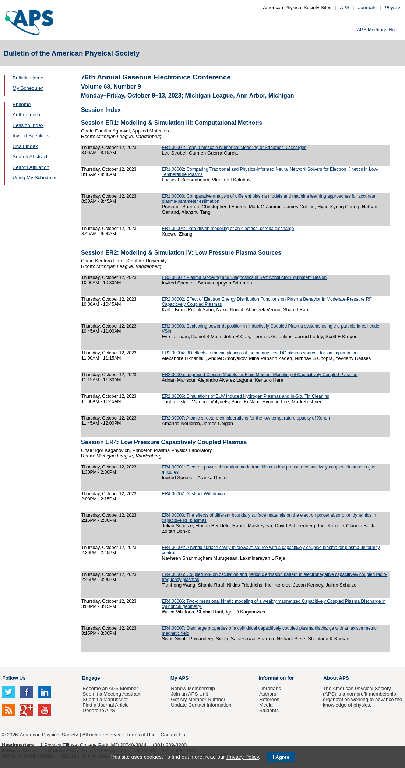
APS (344, 7)
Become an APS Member (110, 688)
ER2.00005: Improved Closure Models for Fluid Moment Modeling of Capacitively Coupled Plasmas (259, 374)
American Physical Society (49, 734)
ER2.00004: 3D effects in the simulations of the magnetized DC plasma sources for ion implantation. (260, 352)
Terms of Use (140, 734)
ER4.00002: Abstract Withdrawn (193, 493)
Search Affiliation (31, 167)
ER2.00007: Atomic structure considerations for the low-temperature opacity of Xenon (246, 418)
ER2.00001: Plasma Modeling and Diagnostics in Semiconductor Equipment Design (244, 277)
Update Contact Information (201, 705)
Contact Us (173, 734)
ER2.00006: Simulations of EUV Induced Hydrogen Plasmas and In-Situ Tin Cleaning (245, 396)
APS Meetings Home (379, 29)
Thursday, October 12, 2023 (109, 147)
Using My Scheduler (35, 177)
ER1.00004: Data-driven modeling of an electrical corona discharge (228, 228)
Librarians (270, 688)
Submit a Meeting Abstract (111, 694)
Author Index (26, 114)
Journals (367, 7)
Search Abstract (30, 156)
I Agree (281, 757)
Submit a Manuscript (104, 699)
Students (269, 710)
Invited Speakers (31, 135)
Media (266, 705)
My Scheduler (28, 88)
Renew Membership (193, 688)
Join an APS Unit (189, 694)
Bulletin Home (28, 78)
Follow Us (13, 678)
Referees (269, 699)
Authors (267, 694)
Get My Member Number (198, 699)
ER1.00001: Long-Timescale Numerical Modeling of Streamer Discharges (234, 147)
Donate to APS (98, 710)
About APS (336, 678)
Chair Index (25, 146)
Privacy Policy (242, 757)
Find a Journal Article (105, 705)
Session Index (28, 125)
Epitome (22, 104)
